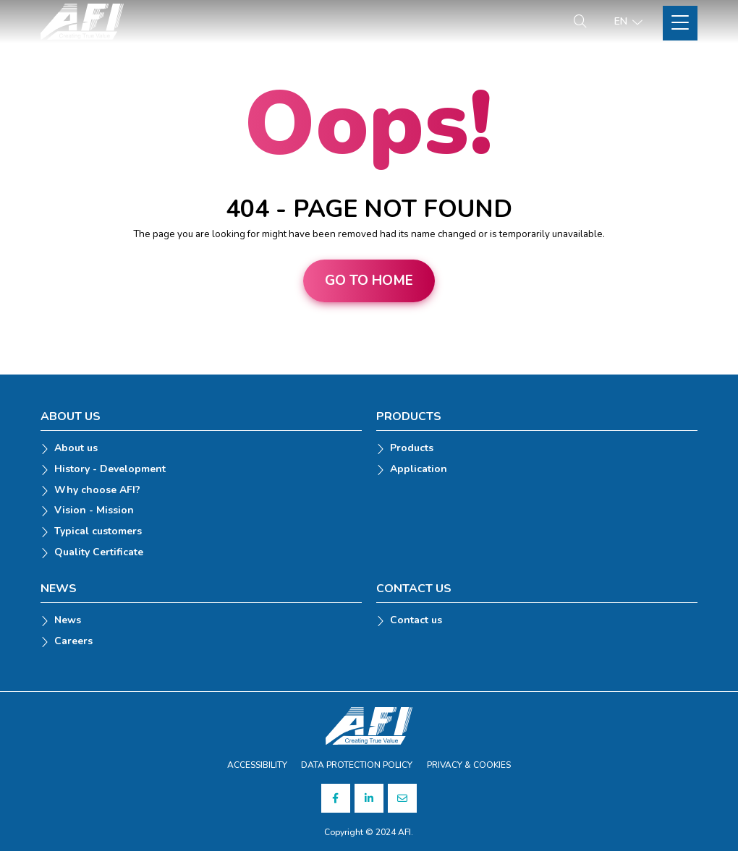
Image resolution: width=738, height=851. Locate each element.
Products (411, 448)
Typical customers (98, 532)
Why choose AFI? (97, 490)
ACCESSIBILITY (257, 765)
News (67, 621)
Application (418, 469)
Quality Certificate (98, 553)
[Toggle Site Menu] (680, 23)
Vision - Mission (94, 511)
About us (76, 448)
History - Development (110, 469)
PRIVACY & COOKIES (469, 765)
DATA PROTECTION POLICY (356, 765)
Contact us (416, 621)
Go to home (369, 280)
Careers (73, 642)
